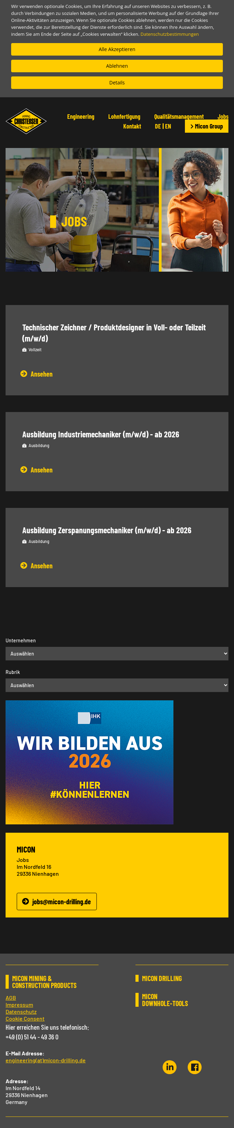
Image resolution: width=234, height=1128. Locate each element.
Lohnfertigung (124, 116)
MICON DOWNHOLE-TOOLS (165, 999)
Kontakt (132, 126)
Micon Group (206, 126)
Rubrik (13, 672)
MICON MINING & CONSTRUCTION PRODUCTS (44, 981)
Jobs (223, 116)
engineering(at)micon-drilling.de (46, 1060)
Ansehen (42, 374)
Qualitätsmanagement (179, 116)
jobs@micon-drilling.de (61, 901)
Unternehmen (21, 640)
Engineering (80, 116)
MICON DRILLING (162, 978)
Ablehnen (117, 66)
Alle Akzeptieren (117, 49)
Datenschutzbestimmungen (170, 34)
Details (117, 82)
